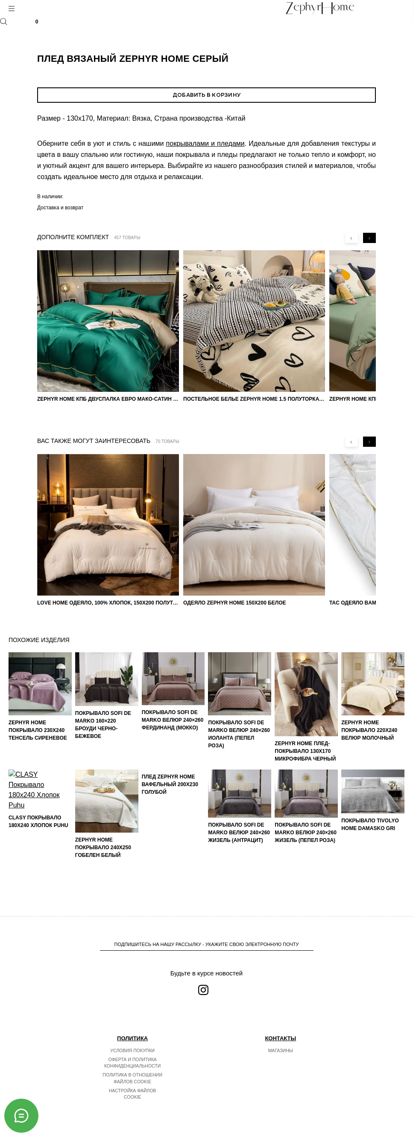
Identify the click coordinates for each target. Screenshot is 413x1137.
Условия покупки (132, 1050)
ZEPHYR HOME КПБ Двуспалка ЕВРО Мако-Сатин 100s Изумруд (108, 399)
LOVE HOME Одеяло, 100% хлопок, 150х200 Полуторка (108, 603)
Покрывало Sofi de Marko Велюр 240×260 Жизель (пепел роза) (306, 832)
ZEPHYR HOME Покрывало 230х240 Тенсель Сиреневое (38, 730)
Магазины (280, 1050)
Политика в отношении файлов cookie (132, 1078)
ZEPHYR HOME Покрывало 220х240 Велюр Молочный (369, 730)
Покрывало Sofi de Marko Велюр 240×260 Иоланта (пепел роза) (239, 734)
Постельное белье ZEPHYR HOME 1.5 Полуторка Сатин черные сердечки (254, 399)
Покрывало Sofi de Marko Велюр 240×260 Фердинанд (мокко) (173, 720)
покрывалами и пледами (205, 143)
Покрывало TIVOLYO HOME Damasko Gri (370, 824)
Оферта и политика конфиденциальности (132, 1063)
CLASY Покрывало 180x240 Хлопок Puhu (38, 875)
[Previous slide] (351, 238)
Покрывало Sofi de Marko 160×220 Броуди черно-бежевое (103, 724)
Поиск (3, 21)
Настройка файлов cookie (132, 1094)
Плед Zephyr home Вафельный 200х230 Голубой (170, 847)
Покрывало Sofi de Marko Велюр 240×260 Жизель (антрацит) (239, 832)
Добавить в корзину (206, 95)
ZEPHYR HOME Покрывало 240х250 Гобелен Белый (103, 847)
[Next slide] (369, 238)
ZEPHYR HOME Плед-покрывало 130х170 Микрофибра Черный (305, 751)
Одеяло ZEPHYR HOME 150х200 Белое (234, 603)
